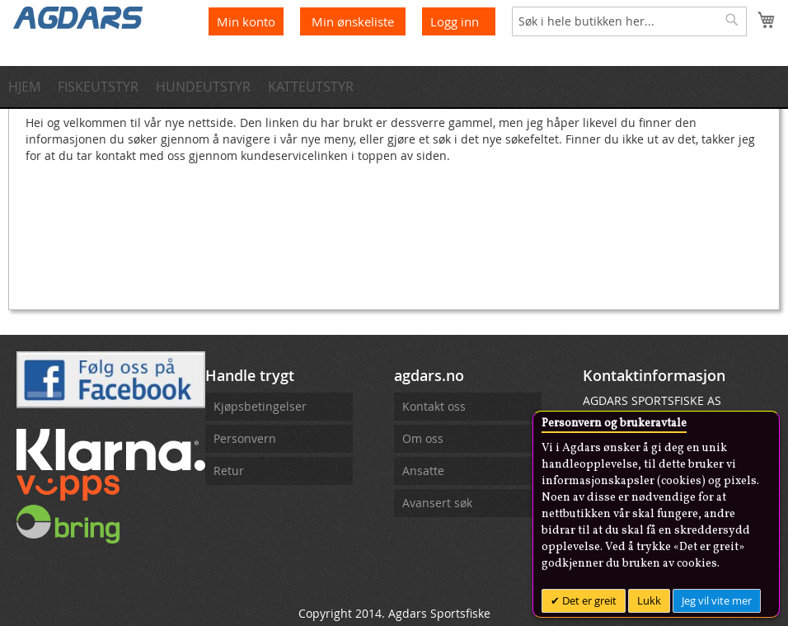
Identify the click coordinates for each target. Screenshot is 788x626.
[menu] (394, 86)
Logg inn (454, 21)
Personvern (244, 438)
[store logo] (78, 16)
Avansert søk (437, 503)
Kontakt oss (434, 406)
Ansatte (423, 470)
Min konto (246, 21)
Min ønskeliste (354, 21)
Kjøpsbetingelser (260, 406)
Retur (228, 470)
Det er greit (588, 600)
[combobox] (629, 21)
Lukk (649, 600)
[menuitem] (29, 86)
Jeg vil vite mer (717, 600)
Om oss (422, 438)
